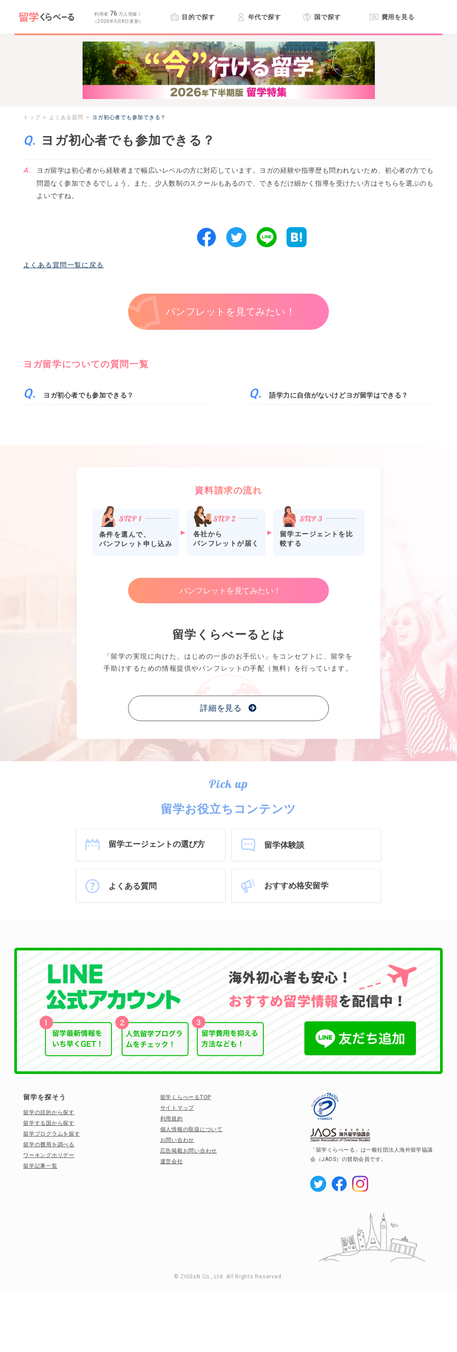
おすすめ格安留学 (296, 885)
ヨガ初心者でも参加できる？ (88, 395)
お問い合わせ (177, 1140)
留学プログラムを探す (51, 1134)
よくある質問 (132, 886)
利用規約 (171, 1119)
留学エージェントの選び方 (156, 844)
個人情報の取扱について (191, 1129)
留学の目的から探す (49, 1112)
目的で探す (192, 17)
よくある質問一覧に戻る (63, 265)
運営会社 (171, 1161)
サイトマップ (177, 1108)
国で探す (322, 17)
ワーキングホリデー (49, 1155)
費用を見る (392, 17)
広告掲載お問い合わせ (188, 1151)
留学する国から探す (49, 1123)
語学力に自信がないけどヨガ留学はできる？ (338, 395)
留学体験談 (284, 845)
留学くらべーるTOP (186, 1097)
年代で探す (259, 17)
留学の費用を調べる (49, 1144)
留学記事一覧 (40, 1166)
